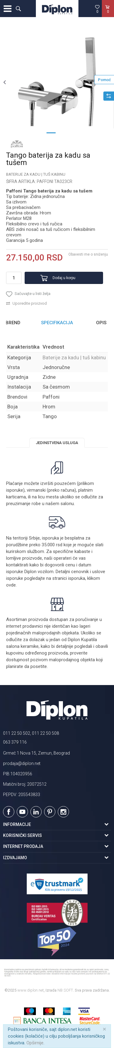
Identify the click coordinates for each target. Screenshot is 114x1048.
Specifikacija (57, 322)
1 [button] (51, 132)
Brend (12, 322)
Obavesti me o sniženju (88, 254)
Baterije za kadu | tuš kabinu (35, 174)
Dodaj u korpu (64, 278)
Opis (101, 322)
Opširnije (34, 1043)
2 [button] (63, 132)
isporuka (76, 578)
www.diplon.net (30, 990)
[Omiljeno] (97, 9)
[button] (18, 8)
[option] (57, 82)
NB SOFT (65, 990)
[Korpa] (108, 15)
